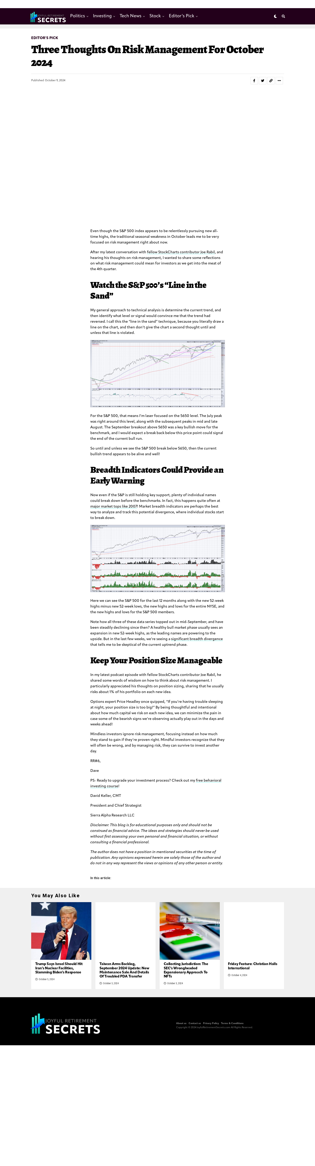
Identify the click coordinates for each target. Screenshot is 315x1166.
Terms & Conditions (232, 1026)
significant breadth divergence (197, 639)
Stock (155, 16)
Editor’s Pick (181, 16)
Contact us (195, 1026)
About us (181, 1026)
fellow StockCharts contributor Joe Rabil (181, 252)
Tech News (130, 16)
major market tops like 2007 (113, 507)
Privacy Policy (211, 1026)
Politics (77, 16)
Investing (102, 16)
